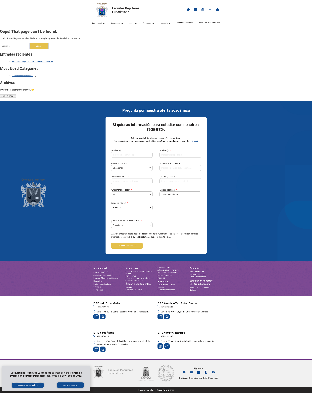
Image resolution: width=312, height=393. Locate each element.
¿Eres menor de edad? (121, 190)
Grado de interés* (119, 203)
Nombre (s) (116, 150)
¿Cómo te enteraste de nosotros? (126, 221)
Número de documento (169, 163)
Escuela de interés (167, 190)
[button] (98, 23)
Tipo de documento (119, 163)
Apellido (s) (164, 150)
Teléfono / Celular (167, 176)
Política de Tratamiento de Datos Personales (198, 378)
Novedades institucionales (22, 76)
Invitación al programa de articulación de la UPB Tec (32, 61)
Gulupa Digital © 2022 (165, 390)
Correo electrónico (119, 176)
